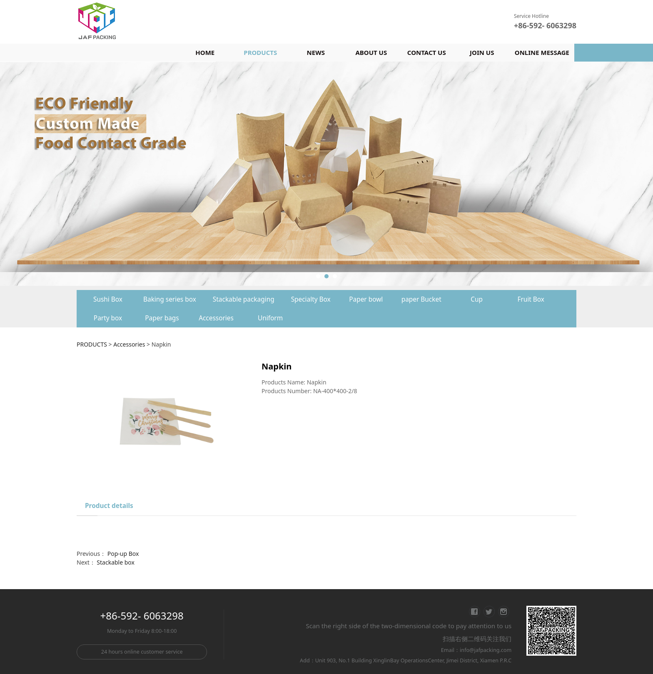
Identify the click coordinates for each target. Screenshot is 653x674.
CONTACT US (426, 52)
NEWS (316, 52)
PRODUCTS (260, 52)
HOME (204, 52)
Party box (108, 318)
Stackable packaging (243, 299)
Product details (109, 505)
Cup (477, 299)
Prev (94, 174)
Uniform (270, 318)
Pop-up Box (123, 554)
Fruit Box (530, 299)
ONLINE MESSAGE (542, 52)
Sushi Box (107, 299)
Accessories (216, 318)
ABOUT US (371, 52)
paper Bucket (421, 299)
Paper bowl (366, 299)
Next (571, 174)
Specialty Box (311, 299)
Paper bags (162, 318)
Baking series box (169, 299)
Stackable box (116, 562)
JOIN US (482, 52)
